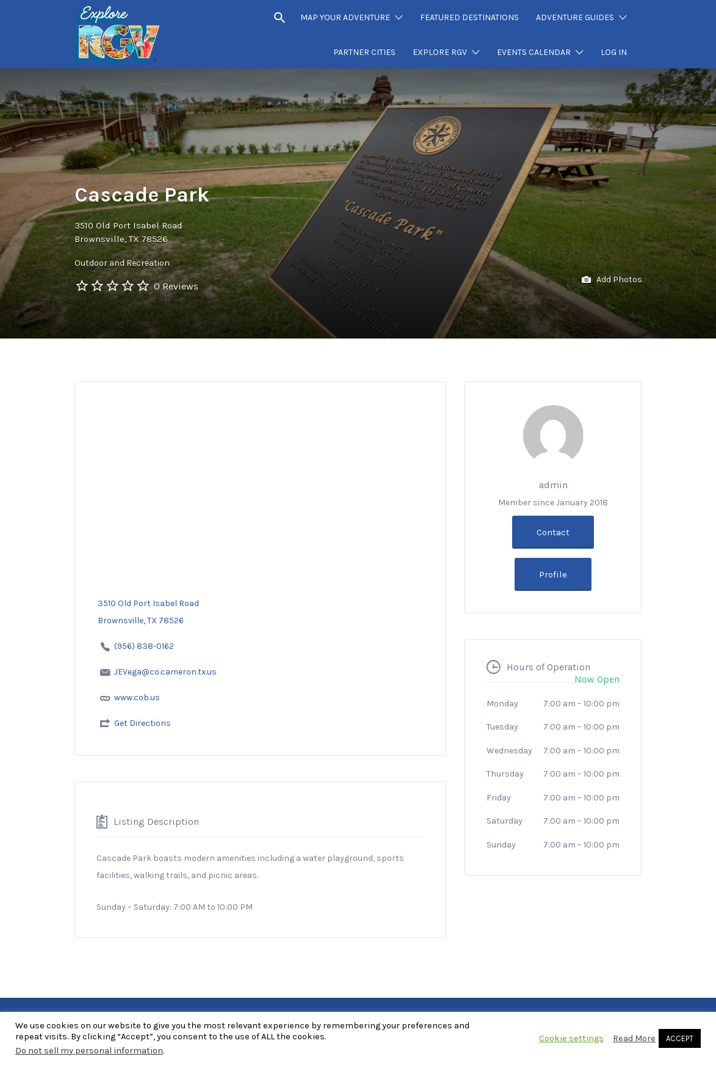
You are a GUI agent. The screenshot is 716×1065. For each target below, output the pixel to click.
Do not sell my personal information (89, 1050)
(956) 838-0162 (144, 646)
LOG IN (614, 52)
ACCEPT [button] (679, 1038)
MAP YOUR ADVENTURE (345, 17)
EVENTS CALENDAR (534, 52)
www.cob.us (137, 697)
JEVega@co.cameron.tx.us (165, 672)
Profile (553, 574)
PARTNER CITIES (364, 52)
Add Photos (612, 280)
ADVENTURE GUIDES (575, 17)
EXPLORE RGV (440, 52)
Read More (634, 1038)
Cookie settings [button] (571, 1038)
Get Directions (142, 723)
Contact (553, 532)
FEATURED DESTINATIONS (469, 17)
